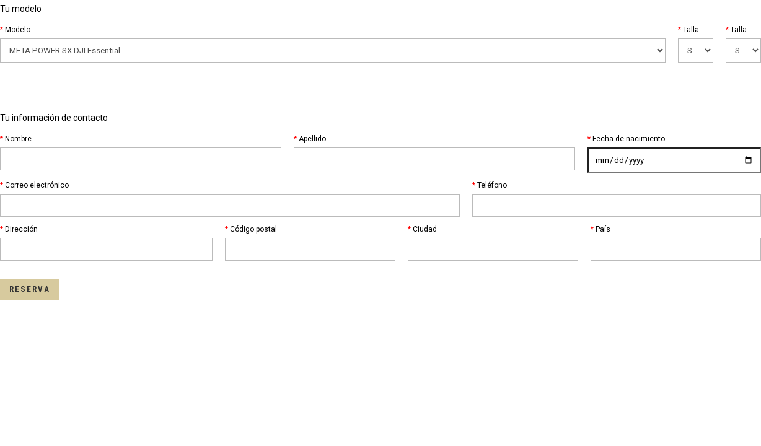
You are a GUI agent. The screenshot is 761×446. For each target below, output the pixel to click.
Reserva (29, 289)
